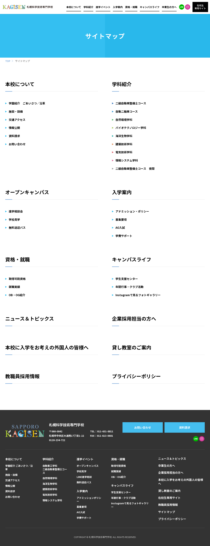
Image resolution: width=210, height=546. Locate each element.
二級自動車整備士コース (130, 103)
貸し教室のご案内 (131, 347)
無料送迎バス (17, 227)
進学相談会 (16, 211)
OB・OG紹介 (17, 295)
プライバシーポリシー (136, 376)
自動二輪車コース (126, 111)
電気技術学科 (123, 152)
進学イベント (103, 7)
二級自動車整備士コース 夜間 (135, 168)
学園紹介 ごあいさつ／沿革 (27, 103)
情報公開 (14, 128)
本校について (73, 7)
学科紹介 (88, 7)
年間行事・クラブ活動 (129, 287)
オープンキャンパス (27, 192)
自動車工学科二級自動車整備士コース (55, 469)
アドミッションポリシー (89, 499)
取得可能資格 (17, 279)
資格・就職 (131, 7)
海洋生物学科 (123, 136)
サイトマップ (22, 61)
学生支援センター (126, 279)
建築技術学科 (123, 144)
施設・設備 (16, 111)
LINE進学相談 (84, 477)
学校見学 (14, 219)
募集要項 (121, 219)
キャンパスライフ (149, 7)
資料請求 (14, 136)
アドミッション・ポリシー (132, 211)
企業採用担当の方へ (134, 318)
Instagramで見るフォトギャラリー (138, 295)
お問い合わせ (17, 144)
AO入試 (120, 227)
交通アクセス (17, 120)
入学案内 (118, 7)
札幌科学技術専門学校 (66, 424)
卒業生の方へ (169, 7)
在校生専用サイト (169, 498)
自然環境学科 (123, 120)
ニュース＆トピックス (29, 318)
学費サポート (123, 236)
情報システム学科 (126, 160)
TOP (7, 61)
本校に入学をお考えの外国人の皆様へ (47, 347)
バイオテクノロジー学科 (130, 128)
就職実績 (14, 287)
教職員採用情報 (22, 376)
